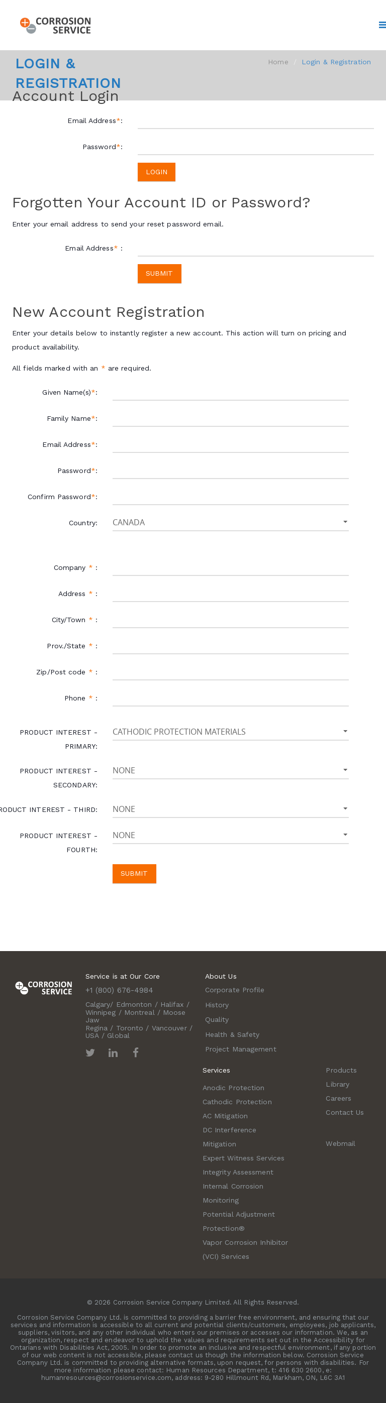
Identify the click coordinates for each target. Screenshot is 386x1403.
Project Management (240, 1049)
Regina (96, 1028)
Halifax (172, 1004)
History (217, 1005)
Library (337, 1084)
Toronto (130, 1028)
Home (278, 62)
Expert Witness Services (243, 1158)
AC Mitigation (225, 1116)
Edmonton (134, 1004)
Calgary (98, 1004)
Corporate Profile (235, 990)
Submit (159, 273)
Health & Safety (232, 1034)
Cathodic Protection (237, 1102)
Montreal (139, 1012)
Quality (217, 1019)
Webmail (340, 1143)
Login (157, 172)
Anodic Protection (234, 1088)
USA (92, 1035)
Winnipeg (100, 1012)
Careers (338, 1098)
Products (341, 1070)
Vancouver (169, 1028)
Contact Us (345, 1112)
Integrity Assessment (238, 1172)
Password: (102, 147)
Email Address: (95, 120)
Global (118, 1035)
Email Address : (94, 248)
